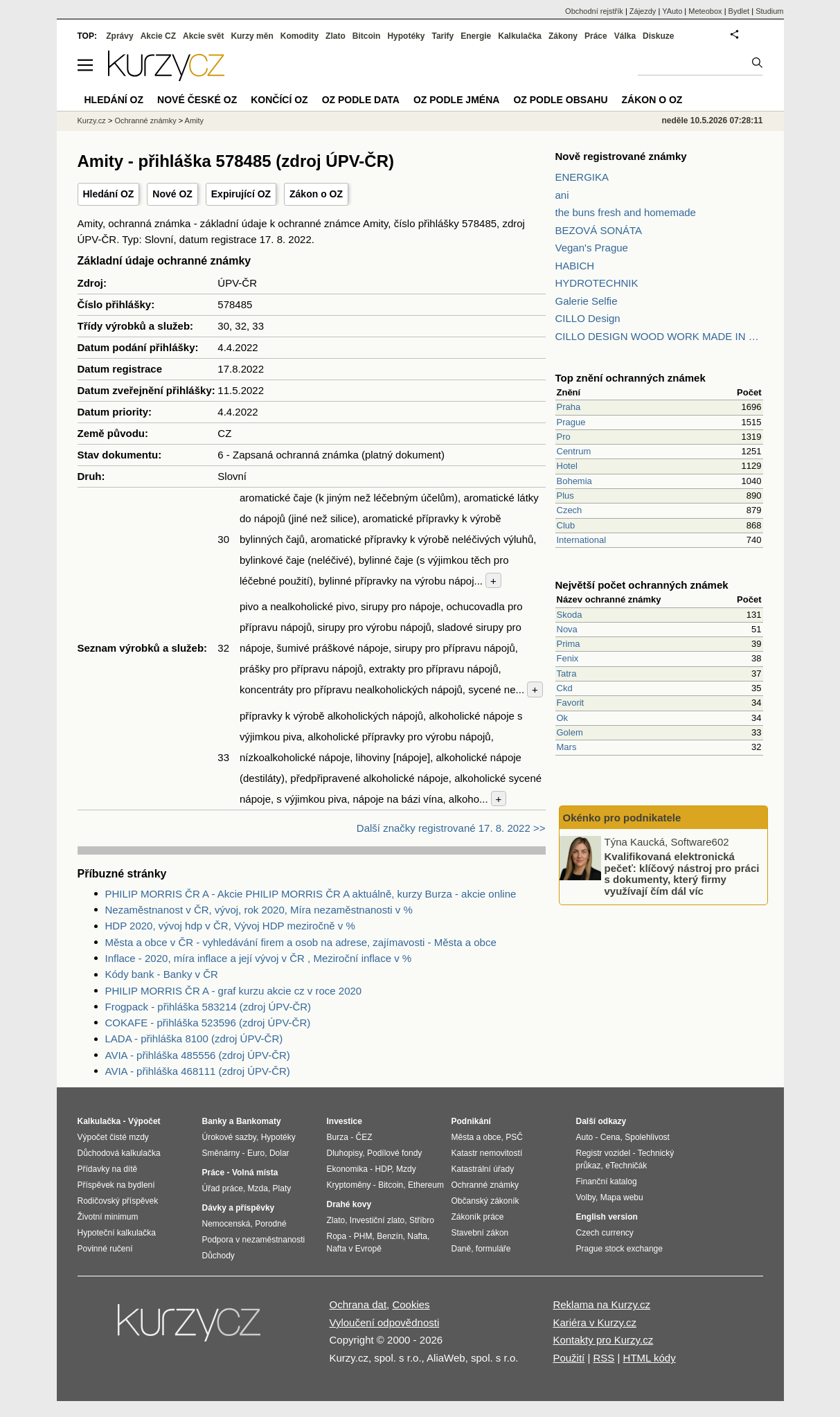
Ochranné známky (145, 120)
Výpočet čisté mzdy (113, 1137)
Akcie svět (203, 36)
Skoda (569, 614)
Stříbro (421, 1220)
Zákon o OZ (316, 193)
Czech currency (605, 1233)
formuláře (493, 1249)
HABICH (575, 265)
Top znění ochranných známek (630, 378)
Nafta (417, 1236)
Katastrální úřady (483, 1169)
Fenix (568, 658)
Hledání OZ (108, 193)
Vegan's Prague (591, 247)
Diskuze (658, 36)
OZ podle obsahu (560, 99)
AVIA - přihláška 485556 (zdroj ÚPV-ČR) (197, 1055)
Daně (462, 1249)
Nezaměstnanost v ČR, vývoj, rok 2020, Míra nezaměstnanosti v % (259, 910)
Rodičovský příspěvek (118, 1201)
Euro (256, 1153)
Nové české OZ (197, 99)
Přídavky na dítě (108, 1169)
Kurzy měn (252, 36)
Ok (563, 718)
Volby (586, 1197)
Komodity (299, 36)
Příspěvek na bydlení (116, 1185)
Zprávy (119, 36)
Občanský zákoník (485, 1201)
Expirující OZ (241, 193)
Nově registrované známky (621, 156)
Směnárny (221, 1153)
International (582, 540)
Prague (571, 422)
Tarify (442, 36)
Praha (569, 407)
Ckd (565, 688)
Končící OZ (279, 99)
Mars (567, 747)
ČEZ (364, 1137)
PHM (363, 1236)
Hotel (567, 466)
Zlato (335, 36)
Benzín (389, 1236)
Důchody (218, 1255)
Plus (565, 495)
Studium (769, 11)
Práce (595, 36)
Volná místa (255, 1172)
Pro (564, 436)
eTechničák (626, 1165)
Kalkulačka (520, 36)
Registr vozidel (603, 1153)
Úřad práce (222, 1188)
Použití (568, 1358)
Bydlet (739, 11)
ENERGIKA (582, 177)
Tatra (567, 673)
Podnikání (471, 1121)
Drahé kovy (349, 1204)
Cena (610, 1137)
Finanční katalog (606, 1181)
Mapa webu (621, 1197)
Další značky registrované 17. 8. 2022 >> (451, 828)
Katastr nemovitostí (487, 1153)
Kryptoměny (349, 1185)
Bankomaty (258, 1121)
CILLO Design (587, 318)
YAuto (672, 11)
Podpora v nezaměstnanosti (253, 1240)
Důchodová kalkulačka (119, 1153)
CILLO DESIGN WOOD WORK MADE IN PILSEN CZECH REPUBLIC (659, 336)
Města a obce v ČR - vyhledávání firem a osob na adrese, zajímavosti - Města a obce (301, 942)
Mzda (258, 1188)
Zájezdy (642, 11)
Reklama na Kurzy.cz (601, 1304)
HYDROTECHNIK (596, 283)
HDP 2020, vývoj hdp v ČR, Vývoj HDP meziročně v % (230, 926)
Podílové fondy (394, 1153)
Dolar (279, 1153)
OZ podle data (361, 99)
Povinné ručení (105, 1249)
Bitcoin (366, 36)
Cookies (410, 1304)
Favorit (570, 702)
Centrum (574, 451)
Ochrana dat (358, 1304)
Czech (569, 510)
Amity (194, 120)
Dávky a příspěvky (238, 1208)
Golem (570, 732)
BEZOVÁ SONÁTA (599, 230)
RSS (603, 1358)
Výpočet (144, 1121)
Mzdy (406, 1169)
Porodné (270, 1224)
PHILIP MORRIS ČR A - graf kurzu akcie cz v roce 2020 (233, 991)
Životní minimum (108, 1217)
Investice (344, 1121)
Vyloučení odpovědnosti (385, 1322)
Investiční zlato (377, 1220)
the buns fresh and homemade (625, 212)
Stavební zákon (480, 1233)
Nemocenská (226, 1224)
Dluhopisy (345, 1153)
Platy (282, 1188)
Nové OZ (172, 193)
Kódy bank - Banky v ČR (161, 974)
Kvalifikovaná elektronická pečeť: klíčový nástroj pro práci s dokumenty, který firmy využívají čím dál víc (682, 873)
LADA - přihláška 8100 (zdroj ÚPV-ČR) (194, 1038)
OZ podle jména (456, 99)
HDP (383, 1169)
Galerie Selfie (586, 301)
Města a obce (476, 1137)
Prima (568, 644)
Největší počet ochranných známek (642, 585)
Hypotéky (406, 36)
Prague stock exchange (619, 1249)
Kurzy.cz (92, 120)
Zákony (563, 36)
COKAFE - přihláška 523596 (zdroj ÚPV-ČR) (208, 1022)
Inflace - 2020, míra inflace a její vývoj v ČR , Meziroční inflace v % (258, 958)
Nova (567, 629)
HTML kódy (649, 1358)
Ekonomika (347, 1169)
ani (562, 195)
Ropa (337, 1236)
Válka (625, 36)
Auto (584, 1137)
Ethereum (426, 1185)
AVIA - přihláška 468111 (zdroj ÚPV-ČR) (197, 1071)
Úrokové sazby (229, 1137)
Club (566, 525)
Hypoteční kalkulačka (117, 1233)
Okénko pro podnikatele (622, 817)
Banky (214, 1121)
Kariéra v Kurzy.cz (594, 1322)
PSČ (514, 1137)
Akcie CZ (158, 36)
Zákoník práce (478, 1217)
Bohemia (574, 481)
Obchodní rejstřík (594, 11)
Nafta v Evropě (354, 1249)
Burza (337, 1137)
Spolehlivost (647, 1137)
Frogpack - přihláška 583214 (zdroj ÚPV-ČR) (208, 1007)
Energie (476, 36)
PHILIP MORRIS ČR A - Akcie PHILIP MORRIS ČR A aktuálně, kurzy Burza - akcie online (311, 894)
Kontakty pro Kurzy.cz (603, 1340)
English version (607, 1217)
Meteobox (705, 11)
